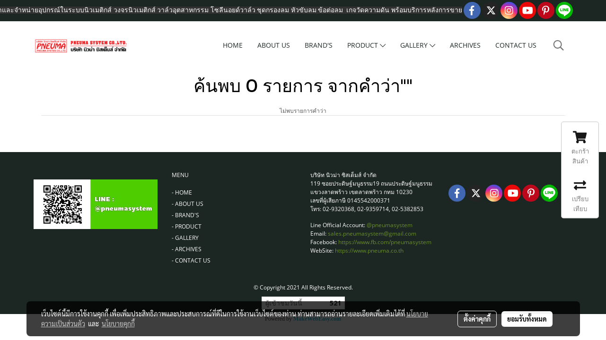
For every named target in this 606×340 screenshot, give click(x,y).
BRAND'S (319, 45)
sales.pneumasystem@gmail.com (372, 234)
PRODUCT (366, 45)
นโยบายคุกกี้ (118, 323)
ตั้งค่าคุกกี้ (477, 318)
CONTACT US (515, 45)
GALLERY (417, 45)
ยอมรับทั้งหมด (527, 318)
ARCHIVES (465, 45)
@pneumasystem (390, 225)
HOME (233, 45)
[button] (558, 45)
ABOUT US (273, 45)
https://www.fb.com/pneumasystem (384, 242)
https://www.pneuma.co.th (369, 250)
